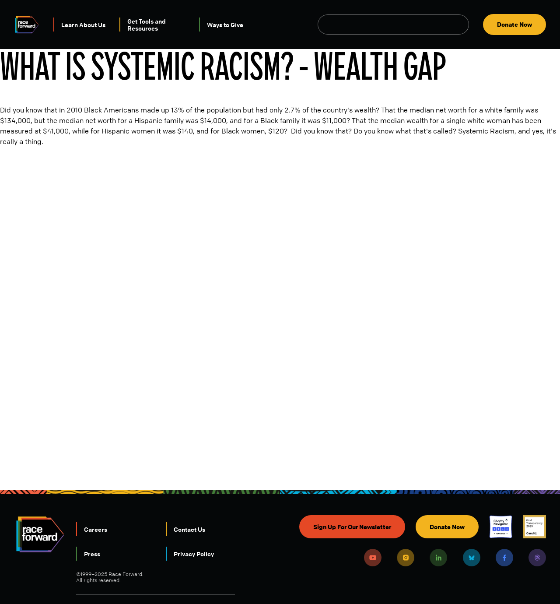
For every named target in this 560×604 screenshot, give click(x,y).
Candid (534, 526)
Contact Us (189, 529)
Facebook (504, 557)
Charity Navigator (500, 526)
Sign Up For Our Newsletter (352, 527)
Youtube (373, 557)
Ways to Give (225, 24)
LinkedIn (438, 557)
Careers (95, 529)
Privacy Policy (194, 553)
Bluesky (471, 557)
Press (92, 553)
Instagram (405, 557)
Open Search (464, 24)
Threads (537, 557)
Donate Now (514, 24)
